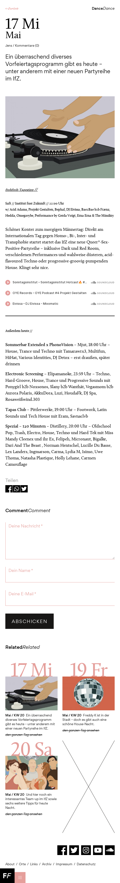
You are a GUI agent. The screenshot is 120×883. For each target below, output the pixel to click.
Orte (22, 864)
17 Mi (31, 669)
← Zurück (11, 8)
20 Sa (31, 749)
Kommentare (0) (27, 45)
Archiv (46, 864)
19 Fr (88, 669)
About (10, 864)
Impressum (64, 864)
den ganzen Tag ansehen (80, 730)
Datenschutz (86, 864)
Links (34, 864)
